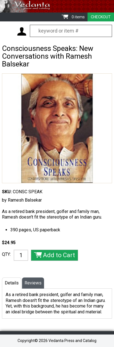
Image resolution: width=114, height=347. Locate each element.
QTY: (6, 254)
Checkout (101, 17)
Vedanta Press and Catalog (57, 6)
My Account (21, 31)
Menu (8, 31)
